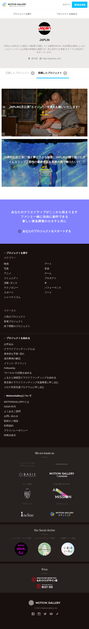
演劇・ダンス (10, 282)
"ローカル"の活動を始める (18, 372)
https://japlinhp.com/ (50, 58)
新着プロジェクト (13, 321)
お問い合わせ (11, 416)
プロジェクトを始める (67, 13)
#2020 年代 (10, 406)
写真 (6, 268)
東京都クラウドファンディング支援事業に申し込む (31, 382)
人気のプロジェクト (14, 316)
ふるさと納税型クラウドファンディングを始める (30, 377)
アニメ (7, 273)
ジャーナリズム (12, 297)
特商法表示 (10, 435)
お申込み (8, 344)
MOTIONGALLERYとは (16, 401)
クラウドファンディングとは (19, 349)
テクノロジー (11, 287)
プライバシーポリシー (16, 430)
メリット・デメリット (15, 363)
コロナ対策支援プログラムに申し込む (24, 387)
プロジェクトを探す (22, 13)
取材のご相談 (11, 421)
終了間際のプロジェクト (17, 326)
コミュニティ (11, 278)
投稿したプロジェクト (52, 73)
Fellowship (9, 368)
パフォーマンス (52, 287)
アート (48, 263)
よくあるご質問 (12, 411)
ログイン (67, 4)
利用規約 (8, 425)
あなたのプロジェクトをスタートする (44, 231)
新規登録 (79, 4)
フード (48, 292)
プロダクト (50, 278)
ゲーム (48, 273)
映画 (6, 263)
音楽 (46, 268)
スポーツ (8, 292)
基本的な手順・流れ (14, 353)
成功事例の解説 (12, 358)
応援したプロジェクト (20, 73)
